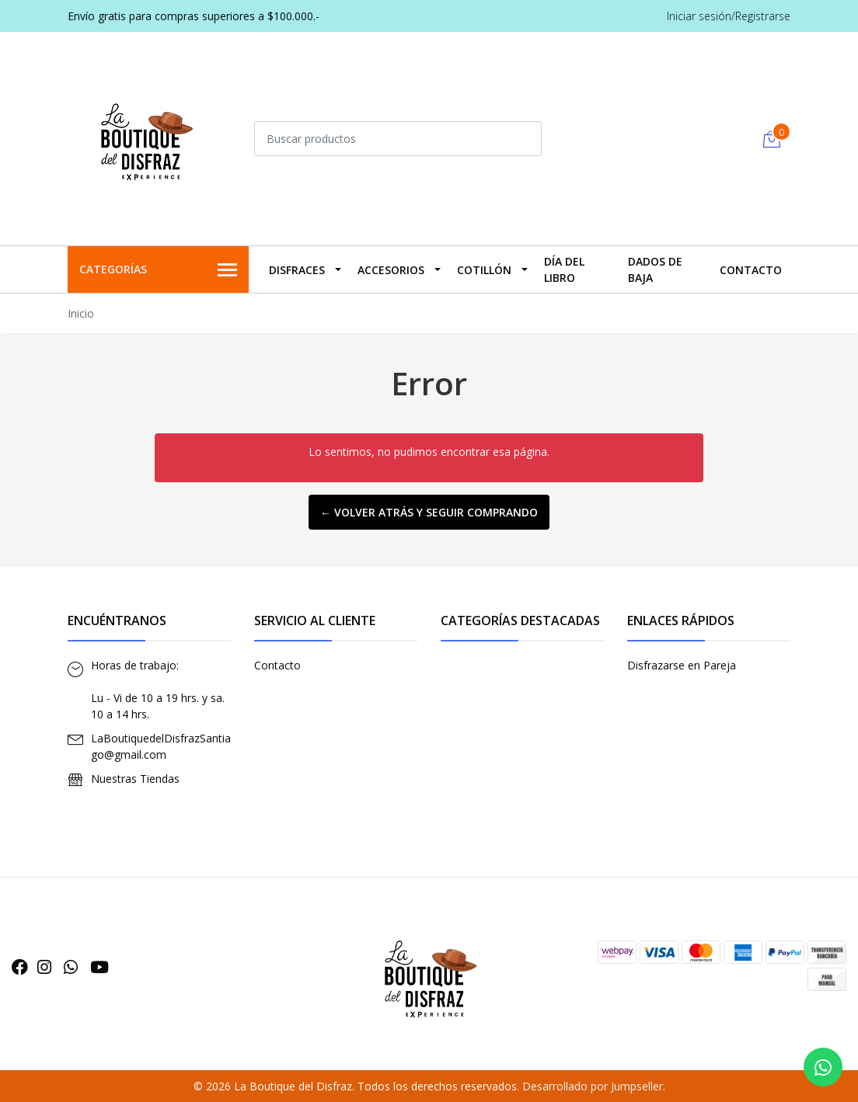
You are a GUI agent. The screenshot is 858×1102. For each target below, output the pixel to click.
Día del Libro (564, 269)
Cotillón (484, 269)
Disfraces (297, 269)
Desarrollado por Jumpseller (592, 1086)
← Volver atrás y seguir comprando (429, 512)
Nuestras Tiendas (135, 778)
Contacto (751, 269)
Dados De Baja (655, 269)
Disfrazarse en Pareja (681, 665)
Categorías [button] (158, 270)
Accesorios (391, 269)
